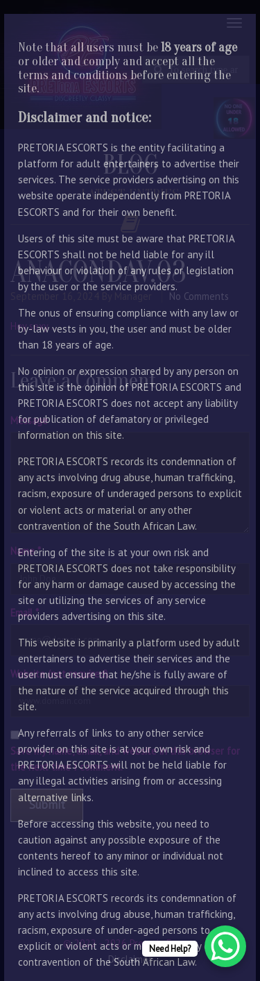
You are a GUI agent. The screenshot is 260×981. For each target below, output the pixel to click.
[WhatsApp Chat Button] (225, 946)
